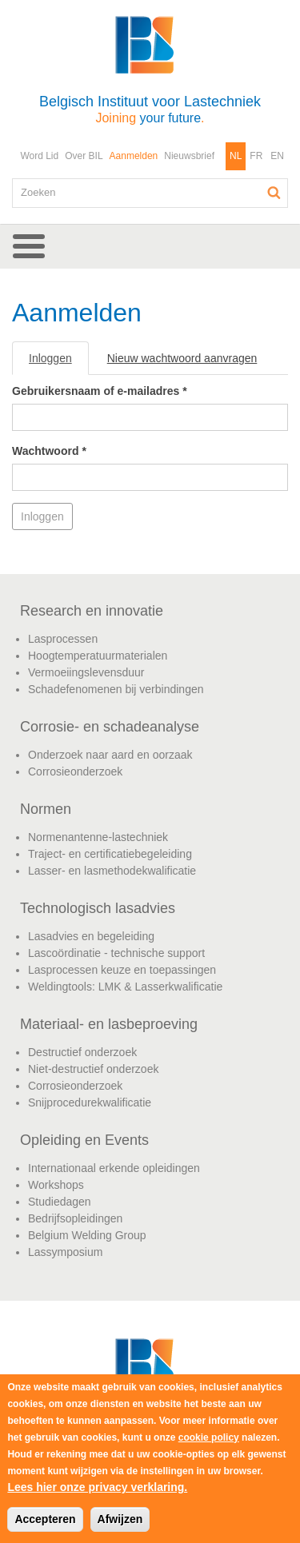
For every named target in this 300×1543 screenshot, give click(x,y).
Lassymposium (65, 1252)
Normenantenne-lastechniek (98, 837)
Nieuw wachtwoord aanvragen (182, 358)
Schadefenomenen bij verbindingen (116, 689)
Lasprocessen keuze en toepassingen (122, 969)
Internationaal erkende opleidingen (114, 1168)
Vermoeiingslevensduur (86, 672)
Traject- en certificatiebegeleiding (110, 853)
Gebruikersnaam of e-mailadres (99, 391)
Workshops (56, 1184)
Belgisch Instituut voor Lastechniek (150, 109)
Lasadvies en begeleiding (91, 936)
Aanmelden (134, 155)
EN (277, 155)
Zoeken (274, 193)
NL (236, 155)
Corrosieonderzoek (75, 771)
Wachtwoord (49, 451)
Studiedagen (59, 1201)
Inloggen (59, 362)
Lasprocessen (63, 638)
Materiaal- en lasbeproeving (109, 1024)
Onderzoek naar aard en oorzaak (110, 754)
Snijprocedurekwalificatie (89, 1102)
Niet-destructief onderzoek (93, 1069)
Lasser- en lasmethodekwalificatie (112, 870)
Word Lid (39, 155)
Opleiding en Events (84, 1140)
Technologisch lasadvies (97, 908)
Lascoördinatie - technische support (116, 953)
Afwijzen (120, 1519)
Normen (45, 809)
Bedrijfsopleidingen (75, 1218)
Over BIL (83, 155)
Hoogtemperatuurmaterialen (97, 655)
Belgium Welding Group (87, 1235)
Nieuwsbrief (189, 155)
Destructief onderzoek (82, 1052)
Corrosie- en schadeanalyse (109, 727)
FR (256, 155)
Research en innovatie (91, 611)
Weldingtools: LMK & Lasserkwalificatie (125, 986)
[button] (150, 246)
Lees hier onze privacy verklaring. (97, 1487)
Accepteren (44, 1519)
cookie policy (208, 1437)
